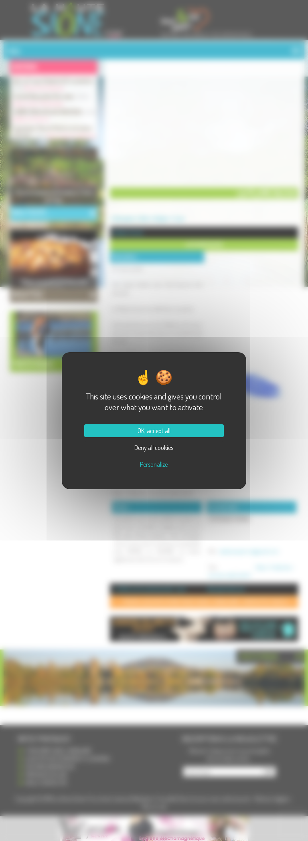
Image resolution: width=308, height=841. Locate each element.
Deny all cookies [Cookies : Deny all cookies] (153, 448)
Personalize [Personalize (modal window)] (154, 464)
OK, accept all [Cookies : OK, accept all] (154, 431)
